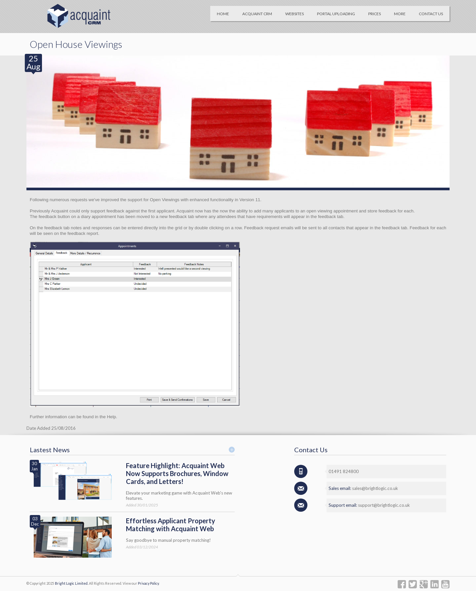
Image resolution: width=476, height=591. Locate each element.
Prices (374, 13)
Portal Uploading (336, 13)
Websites (294, 13)
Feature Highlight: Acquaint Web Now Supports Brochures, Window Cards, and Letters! (177, 473)
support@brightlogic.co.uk (384, 505)
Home (223, 13)
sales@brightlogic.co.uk (375, 488)
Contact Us (431, 13)
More (400, 13)
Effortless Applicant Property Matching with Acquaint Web (170, 525)
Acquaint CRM (257, 13)
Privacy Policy (148, 583)
